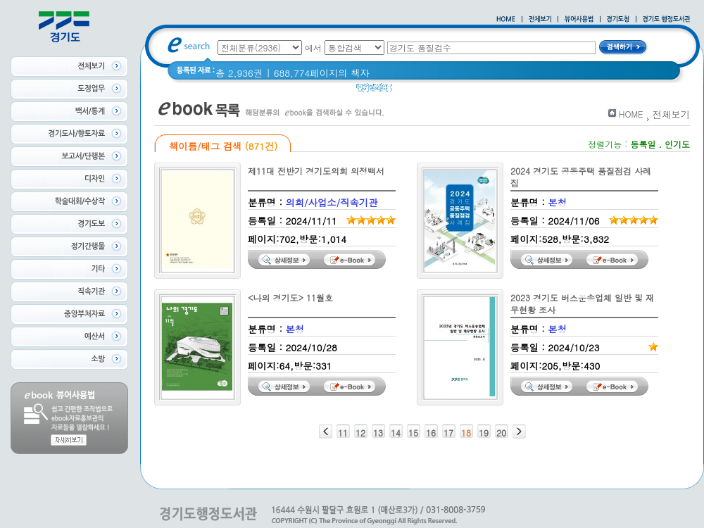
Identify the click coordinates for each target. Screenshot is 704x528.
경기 (487, 91)
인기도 (677, 144)
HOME (631, 114)
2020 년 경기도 (434, 91)
